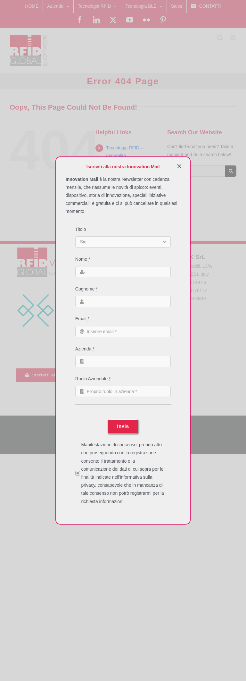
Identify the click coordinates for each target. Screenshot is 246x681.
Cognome (86, 288)
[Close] (179, 166)
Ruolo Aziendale (93, 378)
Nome (82, 259)
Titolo (80, 229)
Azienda (84, 348)
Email (82, 318)
